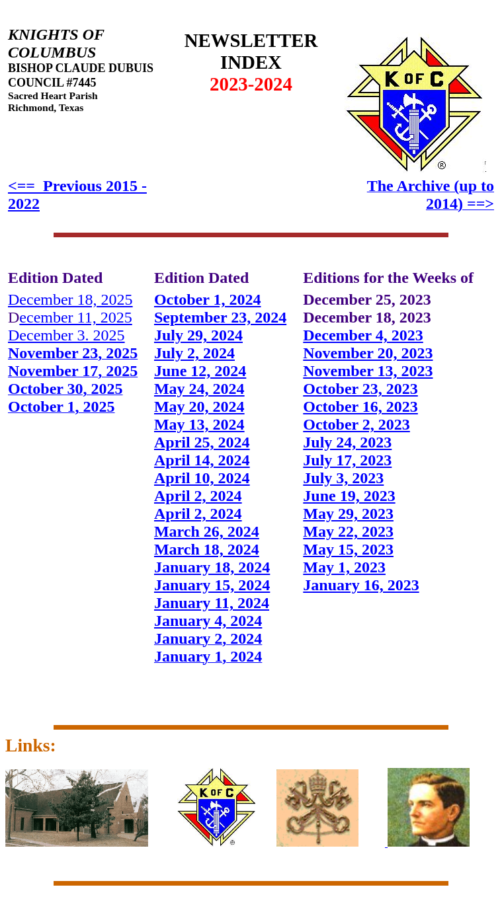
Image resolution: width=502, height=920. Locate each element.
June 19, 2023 (349, 495)
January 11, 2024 (211, 602)
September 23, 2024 (220, 317)
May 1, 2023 (344, 567)
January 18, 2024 (212, 567)
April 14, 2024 (202, 460)
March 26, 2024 (206, 531)
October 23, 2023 (360, 388)
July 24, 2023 (347, 442)
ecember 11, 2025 (75, 317)
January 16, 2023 (361, 585)
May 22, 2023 (348, 531)
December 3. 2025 (66, 335)
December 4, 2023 (363, 335)
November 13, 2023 (368, 370)
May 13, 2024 (199, 424)
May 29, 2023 (348, 513)
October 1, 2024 (207, 299)
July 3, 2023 (343, 477)
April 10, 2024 (202, 477)
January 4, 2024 (208, 620)
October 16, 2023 (360, 406)
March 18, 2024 (206, 549)
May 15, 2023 (348, 549)
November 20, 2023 (368, 353)
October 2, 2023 (356, 424)
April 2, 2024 (198, 495)
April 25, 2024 (202, 442)
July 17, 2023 (347, 460)
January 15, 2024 (212, 585)
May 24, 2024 (199, 388)
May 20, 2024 (199, 406)
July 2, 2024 (194, 353)
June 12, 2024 (200, 370)
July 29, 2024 (198, 335)
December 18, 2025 (70, 299)
